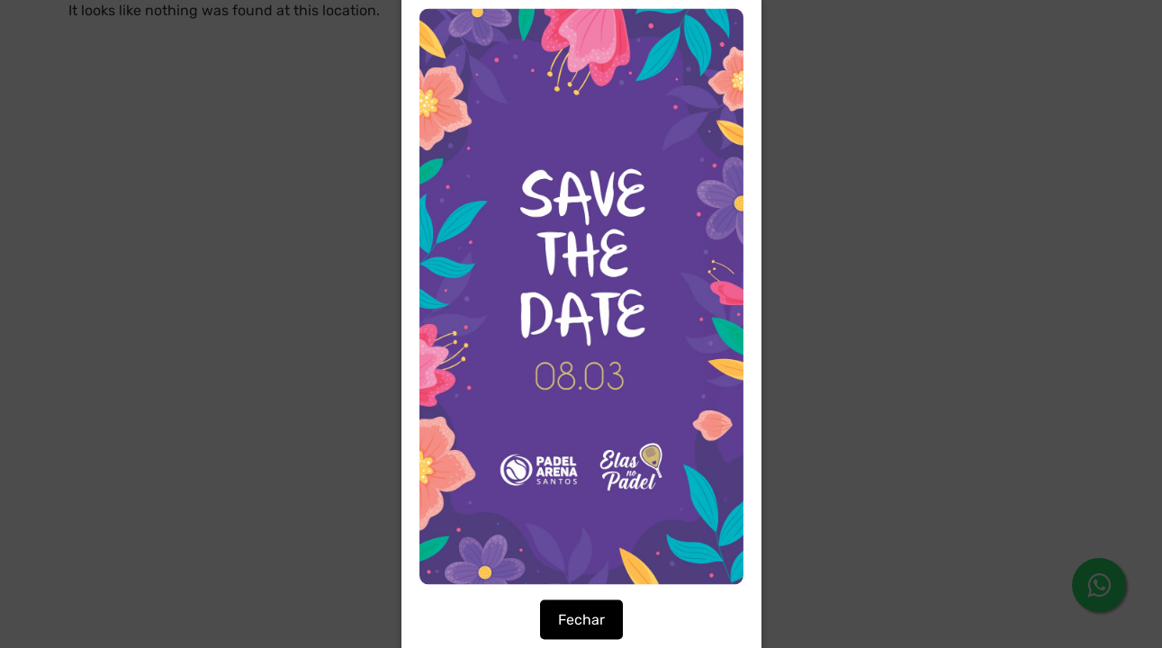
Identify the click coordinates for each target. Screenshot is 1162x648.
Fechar (581, 619)
